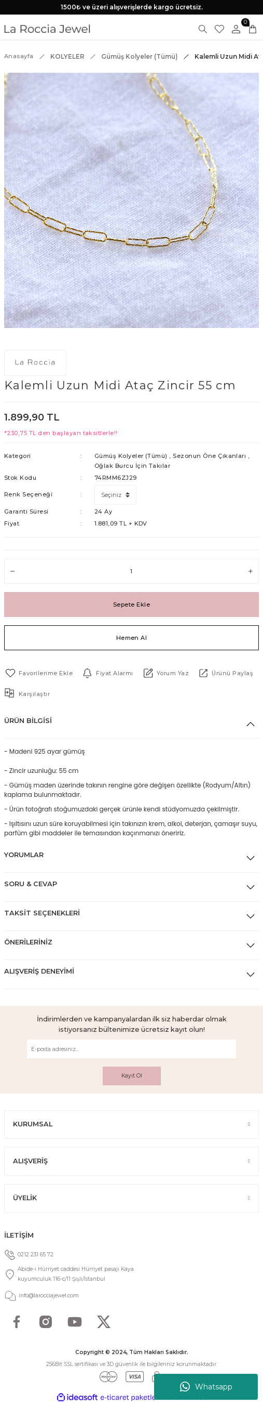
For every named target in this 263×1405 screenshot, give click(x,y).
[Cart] (252, 29)
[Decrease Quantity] (12, 571)
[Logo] (47, 28)
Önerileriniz (28, 942)
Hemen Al (131, 637)
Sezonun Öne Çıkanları (209, 455)
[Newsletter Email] (131, 1049)
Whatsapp (206, 1387)
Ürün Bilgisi (28, 721)
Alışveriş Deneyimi (39, 971)
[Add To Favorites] (38, 673)
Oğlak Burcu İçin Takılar (132, 465)
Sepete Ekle (131, 604)
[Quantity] (131, 571)
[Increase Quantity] (250, 571)
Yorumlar (24, 855)
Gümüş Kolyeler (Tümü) (131, 455)
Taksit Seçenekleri (42, 913)
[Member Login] (236, 29)
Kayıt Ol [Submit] (131, 1075)
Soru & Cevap (30, 884)
